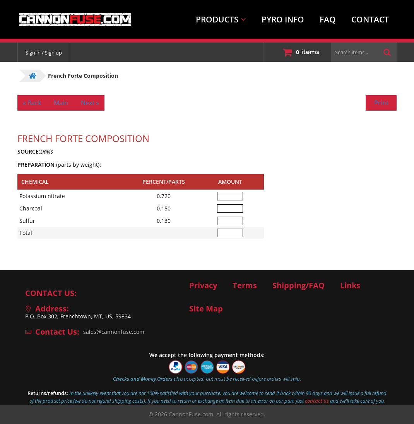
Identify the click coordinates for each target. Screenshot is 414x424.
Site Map (206, 309)
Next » (90, 103)
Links (350, 285)
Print (381, 103)
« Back (32, 103)
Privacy (203, 285)
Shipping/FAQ (298, 285)
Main (61, 103)
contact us (317, 400)
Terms (245, 285)
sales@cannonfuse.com (113, 331)
